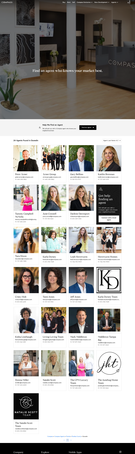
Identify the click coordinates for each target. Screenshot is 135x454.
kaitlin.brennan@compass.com (108, 177)
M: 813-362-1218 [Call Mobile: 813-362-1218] (20, 341)
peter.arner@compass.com (24, 177)
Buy (64, 2)
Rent (68, 2)
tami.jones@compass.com (51, 299)
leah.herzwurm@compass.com (80, 259)
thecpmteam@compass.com (79, 384)
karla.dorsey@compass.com (52, 259)
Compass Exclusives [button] (85, 2)
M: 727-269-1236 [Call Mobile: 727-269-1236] (103, 179)
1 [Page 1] (67, 437)
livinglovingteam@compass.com (53, 338)
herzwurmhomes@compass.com (109, 259)
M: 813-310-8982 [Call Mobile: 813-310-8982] (48, 383)
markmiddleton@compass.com (80, 338)
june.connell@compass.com (52, 216)
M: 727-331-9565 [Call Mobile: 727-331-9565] (75, 301)
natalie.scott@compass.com (52, 381)
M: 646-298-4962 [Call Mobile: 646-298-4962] (21, 179)
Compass (50, 434)
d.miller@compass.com (22, 381)
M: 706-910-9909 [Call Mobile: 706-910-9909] (76, 261)
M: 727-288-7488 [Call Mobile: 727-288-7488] (20, 261)
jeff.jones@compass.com (78, 299)
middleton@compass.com (106, 341)
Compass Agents (59, 434)
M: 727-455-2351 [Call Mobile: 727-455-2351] (20, 222)
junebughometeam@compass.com (109, 384)
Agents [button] (114, 2)
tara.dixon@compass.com (23, 259)
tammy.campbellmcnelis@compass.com (26, 219)
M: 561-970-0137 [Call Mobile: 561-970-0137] (75, 179)
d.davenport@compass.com (79, 216)
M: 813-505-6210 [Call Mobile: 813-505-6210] (20, 301)
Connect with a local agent (109, 219)
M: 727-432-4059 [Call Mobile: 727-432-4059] (20, 383)
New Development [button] (101, 2)
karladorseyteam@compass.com (109, 299)
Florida (68, 434)
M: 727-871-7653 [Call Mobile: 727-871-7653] (75, 341)
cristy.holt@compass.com (23, 299)
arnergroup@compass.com (52, 177)
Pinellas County (76, 434)
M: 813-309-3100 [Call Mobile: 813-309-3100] (75, 219)
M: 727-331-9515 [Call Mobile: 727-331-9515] (48, 301)
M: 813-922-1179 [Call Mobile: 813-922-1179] (48, 341)
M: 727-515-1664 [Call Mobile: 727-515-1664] (48, 219)
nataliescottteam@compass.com (26, 426)
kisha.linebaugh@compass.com (25, 338)
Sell (73, 2)
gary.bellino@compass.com (79, 177)
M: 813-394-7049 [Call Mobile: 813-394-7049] (48, 262)
